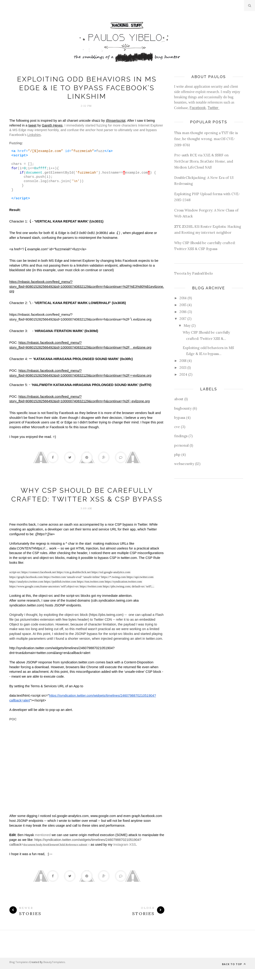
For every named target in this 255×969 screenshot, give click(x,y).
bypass (179, 417)
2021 (182, 367)
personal (181, 445)
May (187, 325)
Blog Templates (18, 962)
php (177, 454)
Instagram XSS (124, 844)
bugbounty (183, 408)
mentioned (42, 835)
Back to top (234, 964)
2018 (182, 360)
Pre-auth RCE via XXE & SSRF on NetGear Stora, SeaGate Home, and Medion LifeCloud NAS (203, 161)
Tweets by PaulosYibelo (193, 273)
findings (181, 436)
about (178, 399)
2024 (183, 374)
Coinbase (181, 108)
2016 (183, 312)
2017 (182, 318)
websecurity (184, 464)
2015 (182, 305)
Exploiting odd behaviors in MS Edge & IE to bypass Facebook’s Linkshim (87, 87)
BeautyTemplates (54, 962)
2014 (183, 298)
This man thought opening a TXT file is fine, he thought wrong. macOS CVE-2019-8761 (206, 139)
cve (177, 427)
